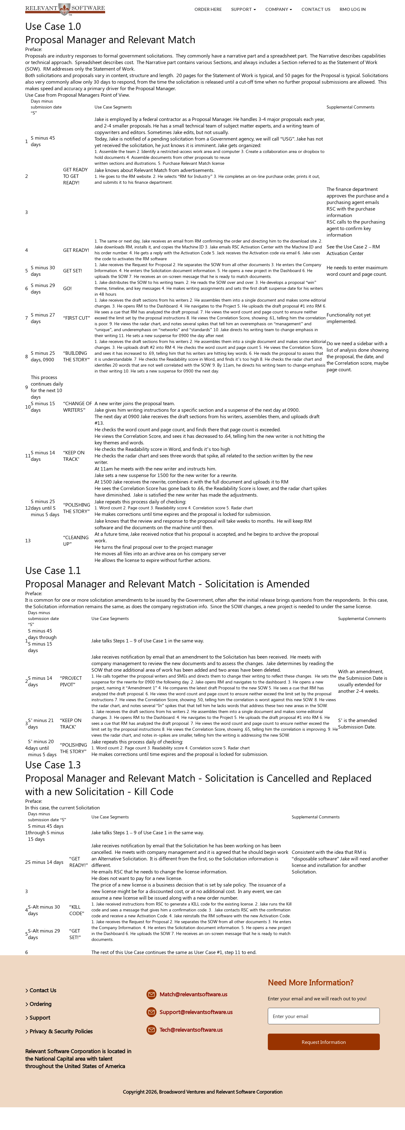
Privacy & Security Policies (61, 1031)
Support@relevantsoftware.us (196, 1012)
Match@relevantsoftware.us (193, 994)
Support (243, 9)
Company (278, 9)
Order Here (208, 9)
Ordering (41, 1003)
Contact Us (315, 9)
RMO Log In (353, 9)
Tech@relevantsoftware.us (191, 1029)
